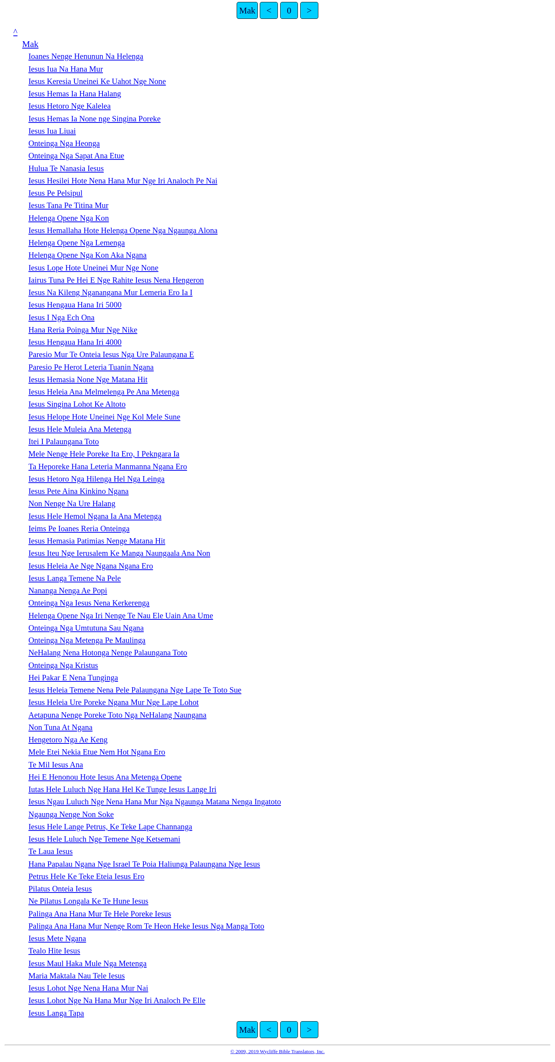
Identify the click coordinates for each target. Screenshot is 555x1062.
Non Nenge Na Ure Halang (72, 503)
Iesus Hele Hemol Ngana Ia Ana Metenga (95, 516)
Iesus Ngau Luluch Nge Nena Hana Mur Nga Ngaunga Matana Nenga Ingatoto (155, 801)
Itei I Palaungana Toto (64, 441)
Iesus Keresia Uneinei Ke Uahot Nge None (97, 81)
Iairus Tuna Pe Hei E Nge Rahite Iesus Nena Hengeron (116, 280)
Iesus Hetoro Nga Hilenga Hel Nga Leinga (97, 479)
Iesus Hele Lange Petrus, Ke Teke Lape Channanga (110, 826)
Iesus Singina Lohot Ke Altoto (77, 404)
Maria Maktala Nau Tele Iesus (77, 975)
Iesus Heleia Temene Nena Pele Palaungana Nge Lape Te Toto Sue (135, 690)
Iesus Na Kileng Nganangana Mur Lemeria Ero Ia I (111, 292)
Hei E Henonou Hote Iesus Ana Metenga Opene (105, 777)
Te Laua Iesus (51, 851)
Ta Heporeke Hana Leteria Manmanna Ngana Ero (108, 466)
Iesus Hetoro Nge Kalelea (70, 106)
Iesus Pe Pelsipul (55, 193)
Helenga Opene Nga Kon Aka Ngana (88, 255)
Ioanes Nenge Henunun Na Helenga (86, 56)
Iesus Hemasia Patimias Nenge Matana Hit (97, 541)
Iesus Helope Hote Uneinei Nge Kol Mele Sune (104, 417)
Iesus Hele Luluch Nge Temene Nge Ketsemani (104, 839)
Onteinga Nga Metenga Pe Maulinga (87, 640)
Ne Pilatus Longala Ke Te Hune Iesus (88, 901)
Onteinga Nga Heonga (64, 143)
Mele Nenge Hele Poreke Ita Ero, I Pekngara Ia (104, 454)
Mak (247, 10)
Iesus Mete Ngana (57, 938)
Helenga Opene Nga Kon (69, 218)
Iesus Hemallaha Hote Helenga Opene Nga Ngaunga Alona (123, 230)
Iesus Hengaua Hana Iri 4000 (75, 342)
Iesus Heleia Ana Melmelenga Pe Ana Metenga (104, 392)
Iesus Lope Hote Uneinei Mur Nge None (93, 267)
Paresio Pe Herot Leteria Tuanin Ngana (91, 367)
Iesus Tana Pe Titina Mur (69, 205)
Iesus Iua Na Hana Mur (66, 69)
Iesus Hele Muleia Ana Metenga (80, 429)
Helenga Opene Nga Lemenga (77, 242)
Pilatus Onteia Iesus (60, 888)
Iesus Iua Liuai (52, 131)
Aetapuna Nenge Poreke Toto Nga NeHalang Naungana (118, 715)
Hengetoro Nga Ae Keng (68, 739)
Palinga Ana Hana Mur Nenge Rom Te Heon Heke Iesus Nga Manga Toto (146, 926)
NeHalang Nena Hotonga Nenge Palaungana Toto (108, 652)
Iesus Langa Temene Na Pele (75, 578)
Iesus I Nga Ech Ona (61, 317)
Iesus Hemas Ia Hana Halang (75, 93)
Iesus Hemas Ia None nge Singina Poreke (95, 118)
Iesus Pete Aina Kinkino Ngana (79, 491)
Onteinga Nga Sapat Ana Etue (76, 155)
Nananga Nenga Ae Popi (68, 590)
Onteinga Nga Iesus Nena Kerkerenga (89, 603)
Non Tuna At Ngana (60, 727)
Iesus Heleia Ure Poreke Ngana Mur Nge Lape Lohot (114, 702)
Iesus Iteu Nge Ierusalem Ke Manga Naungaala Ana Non (119, 553)
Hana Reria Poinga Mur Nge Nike (83, 329)
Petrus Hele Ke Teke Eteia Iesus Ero (87, 876)
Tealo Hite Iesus (54, 950)
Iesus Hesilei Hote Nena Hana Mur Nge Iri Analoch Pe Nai (123, 180)
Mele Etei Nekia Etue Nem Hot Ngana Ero (97, 752)
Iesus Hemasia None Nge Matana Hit (88, 379)
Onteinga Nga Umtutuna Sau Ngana (86, 628)
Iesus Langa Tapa (56, 1013)
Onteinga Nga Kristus (63, 665)
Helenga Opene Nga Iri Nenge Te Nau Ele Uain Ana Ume (121, 615)
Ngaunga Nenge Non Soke (71, 814)
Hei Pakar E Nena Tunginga (73, 677)
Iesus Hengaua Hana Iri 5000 (75, 304)
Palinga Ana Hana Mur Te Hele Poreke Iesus (100, 913)
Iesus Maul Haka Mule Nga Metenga (88, 963)
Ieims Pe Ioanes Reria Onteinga (79, 528)
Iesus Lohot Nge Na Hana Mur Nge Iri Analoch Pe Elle (117, 1000)
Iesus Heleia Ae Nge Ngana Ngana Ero (91, 566)
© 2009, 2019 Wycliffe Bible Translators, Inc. (277, 1051)
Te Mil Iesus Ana (56, 764)
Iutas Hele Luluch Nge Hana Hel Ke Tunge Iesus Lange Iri (123, 789)
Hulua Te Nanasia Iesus (66, 168)
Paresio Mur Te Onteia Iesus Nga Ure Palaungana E (111, 354)
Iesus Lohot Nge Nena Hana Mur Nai (88, 988)
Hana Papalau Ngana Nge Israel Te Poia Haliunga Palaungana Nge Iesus (144, 864)
